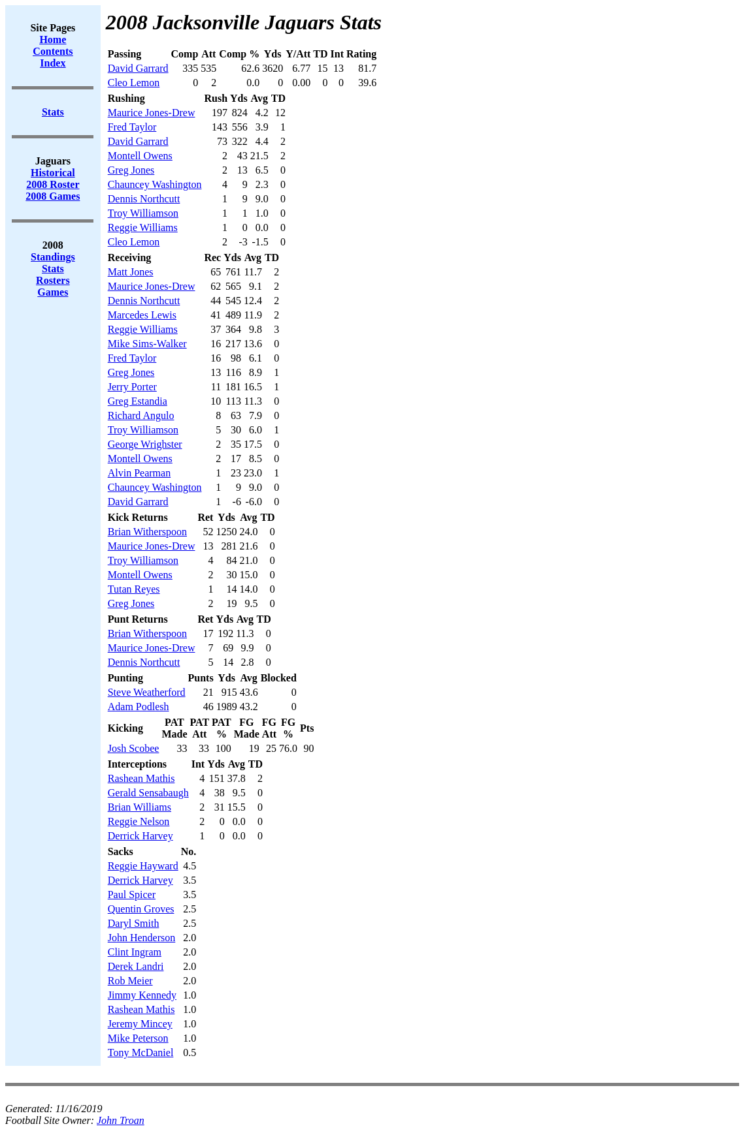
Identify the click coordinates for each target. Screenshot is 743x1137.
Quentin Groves (141, 908)
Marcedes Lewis (142, 314)
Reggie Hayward (143, 865)
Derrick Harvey (140, 835)
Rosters (53, 280)
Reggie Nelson (139, 821)
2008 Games (52, 196)
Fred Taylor (132, 126)
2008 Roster (52, 184)
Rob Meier (130, 980)
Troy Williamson (143, 213)
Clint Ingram (134, 952)
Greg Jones (131, 170)
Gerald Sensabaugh (148, 792)
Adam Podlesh (138, 706)
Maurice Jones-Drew (151, 112)
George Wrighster (145, 444)
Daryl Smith (133, 923)
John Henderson (142, 937)
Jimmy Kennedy (142, 995)
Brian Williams (139, 807)
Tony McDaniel (141, 1052)
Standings (53, 256)
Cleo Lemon (134, 82)
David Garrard (138, 68)
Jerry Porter (132, 386)
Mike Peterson (138, 1038)
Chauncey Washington (155, 184)
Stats (53, 268)
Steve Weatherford (147, 692)
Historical (53, 172)
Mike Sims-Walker (147, 343)
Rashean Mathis (141, 778)
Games (52, 292)
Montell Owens (140, 155)
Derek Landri (136, 966)
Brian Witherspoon (147, 531)
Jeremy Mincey (140, 1023)
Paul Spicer (132, 894)
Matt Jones (131, 271)
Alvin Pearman (139, 472)
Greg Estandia (137, 401)
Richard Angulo (141, 415)
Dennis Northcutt (144, 198)
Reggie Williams (143, 227)
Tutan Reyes (134, 589)
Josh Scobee (133, 748)
